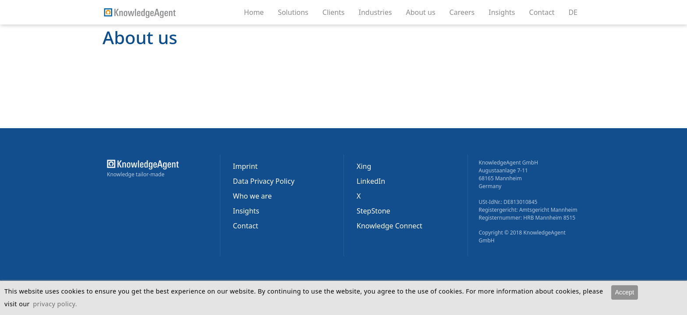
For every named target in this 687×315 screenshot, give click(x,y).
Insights (505, 12)
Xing (364, 166)
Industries (379, 12)
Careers (466, 12)
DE (572, 12)
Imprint (245, 166)
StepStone (373, 211)
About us (424, 12)
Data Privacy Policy (264, 181)
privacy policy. (55, 304)
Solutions (296, 12)
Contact (545, 12)
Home (254, 12)
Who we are (252, 196)
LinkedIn (371, 181)
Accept (624, 292)
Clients (337, 12)
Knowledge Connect (389, 226)
